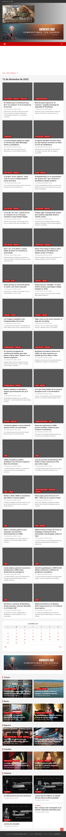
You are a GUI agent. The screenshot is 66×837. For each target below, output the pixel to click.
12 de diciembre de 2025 (10, 109)
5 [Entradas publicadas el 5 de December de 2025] (41, 630)
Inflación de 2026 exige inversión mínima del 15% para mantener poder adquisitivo (48, 741)
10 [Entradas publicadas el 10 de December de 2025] (24, 633)
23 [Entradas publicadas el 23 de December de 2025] (16, 639)
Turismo (44, 280)
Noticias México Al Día (21, 834)
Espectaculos (39, 244)
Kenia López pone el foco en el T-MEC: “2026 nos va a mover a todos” (48, 497)
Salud (12, 280)
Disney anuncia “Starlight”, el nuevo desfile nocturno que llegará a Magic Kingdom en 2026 (48, 287)
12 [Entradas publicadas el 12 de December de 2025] (41, 633)
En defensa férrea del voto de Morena (17, 796)
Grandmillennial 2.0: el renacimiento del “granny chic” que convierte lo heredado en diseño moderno (48, 179)
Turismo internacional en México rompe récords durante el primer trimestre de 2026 (17, 693)
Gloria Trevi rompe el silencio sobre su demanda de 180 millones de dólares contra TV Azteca (48, 251)
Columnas (7, 773)
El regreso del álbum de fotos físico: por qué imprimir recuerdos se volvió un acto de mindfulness (48, 143)
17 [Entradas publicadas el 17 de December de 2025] (24, 636)
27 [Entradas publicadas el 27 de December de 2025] (49, 639)
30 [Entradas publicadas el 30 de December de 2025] (16, 643)
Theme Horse (38, 834)
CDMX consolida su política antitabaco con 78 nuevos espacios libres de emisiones (17, 462)
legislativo (52, 489)
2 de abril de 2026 (39, 743)
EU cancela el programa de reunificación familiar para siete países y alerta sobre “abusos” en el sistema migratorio (17, 354)
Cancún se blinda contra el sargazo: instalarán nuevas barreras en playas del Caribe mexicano (47, 694)
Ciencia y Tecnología (10, 736)
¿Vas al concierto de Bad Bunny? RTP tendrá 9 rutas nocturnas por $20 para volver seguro (48, 462)
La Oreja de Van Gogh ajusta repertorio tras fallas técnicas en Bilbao (17, 765)
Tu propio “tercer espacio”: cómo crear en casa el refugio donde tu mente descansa (16, 179)
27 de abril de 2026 (9, 798)
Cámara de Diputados (41, 98)
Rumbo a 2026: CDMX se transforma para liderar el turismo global (17, 497)
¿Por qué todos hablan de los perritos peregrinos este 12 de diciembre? (48, 390)
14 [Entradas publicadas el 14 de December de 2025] (58, 633)
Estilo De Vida (8, 98)
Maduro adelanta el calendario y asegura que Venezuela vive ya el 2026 (16, 391)
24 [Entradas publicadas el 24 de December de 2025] (24, 639)
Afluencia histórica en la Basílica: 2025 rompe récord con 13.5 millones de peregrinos (48, 606)
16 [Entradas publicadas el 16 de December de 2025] (16, 636)
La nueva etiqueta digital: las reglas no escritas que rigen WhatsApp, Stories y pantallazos (16, 143)
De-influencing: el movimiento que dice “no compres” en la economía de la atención (17, 105)
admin (19, 109)
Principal (16, 98)
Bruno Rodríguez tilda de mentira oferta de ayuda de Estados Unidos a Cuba (48, 717)
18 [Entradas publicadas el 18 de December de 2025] (33, 636)
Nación (20, 736)
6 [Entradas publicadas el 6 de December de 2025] (49, 630)
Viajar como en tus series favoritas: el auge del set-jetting (48, 320)
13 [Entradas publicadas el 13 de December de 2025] (49, 633)
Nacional (7, 421)
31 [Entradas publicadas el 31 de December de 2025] (24, 643)
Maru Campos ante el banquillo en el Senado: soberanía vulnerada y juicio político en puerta (48, 810)
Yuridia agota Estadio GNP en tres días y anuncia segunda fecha (47, 765)
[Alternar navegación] (4, 44)
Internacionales (9, 347)
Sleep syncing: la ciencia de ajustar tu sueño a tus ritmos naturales (17, 286)
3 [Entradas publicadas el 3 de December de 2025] (24, 630)
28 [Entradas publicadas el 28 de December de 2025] (58, 639)
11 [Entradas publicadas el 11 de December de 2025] (33, 633)
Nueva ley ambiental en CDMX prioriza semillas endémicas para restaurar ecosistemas (47, 427)
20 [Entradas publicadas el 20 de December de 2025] (49, 636)
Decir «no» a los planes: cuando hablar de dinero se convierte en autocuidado (15, 251)
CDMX (36, 385)
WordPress (57, 834)
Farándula (7, 749)
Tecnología (23, 98)
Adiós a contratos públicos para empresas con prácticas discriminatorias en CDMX (15, 532)
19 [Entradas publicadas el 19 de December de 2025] (41, 636)
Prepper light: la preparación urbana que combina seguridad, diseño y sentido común (48, 215)
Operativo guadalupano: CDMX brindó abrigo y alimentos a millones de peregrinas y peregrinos (48, 570)
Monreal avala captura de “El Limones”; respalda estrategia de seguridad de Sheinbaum (47, 105)
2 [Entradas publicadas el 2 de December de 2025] (16, 630)
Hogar (37, 172)
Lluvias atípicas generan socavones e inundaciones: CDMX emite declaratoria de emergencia (17, 570)
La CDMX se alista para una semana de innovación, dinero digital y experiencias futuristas (17, 741)
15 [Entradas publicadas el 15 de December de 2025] (8, 636)
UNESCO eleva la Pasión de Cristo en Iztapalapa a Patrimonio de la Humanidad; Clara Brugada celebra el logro (48, 533)
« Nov (5, 647)
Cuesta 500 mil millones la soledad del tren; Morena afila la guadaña (47, 797)
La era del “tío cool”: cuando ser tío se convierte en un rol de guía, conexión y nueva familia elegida (16, 215)
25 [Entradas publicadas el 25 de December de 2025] (33, 639)
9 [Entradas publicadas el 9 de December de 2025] (16, 633)
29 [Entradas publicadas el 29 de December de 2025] (8, 643)
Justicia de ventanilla (11, 824)
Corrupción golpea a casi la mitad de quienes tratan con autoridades (17, 426)
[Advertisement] (33, 59)
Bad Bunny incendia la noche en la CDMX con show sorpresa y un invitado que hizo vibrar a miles (47, 353)
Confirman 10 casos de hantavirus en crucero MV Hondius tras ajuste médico (15, 717)
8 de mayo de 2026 (9, 743)
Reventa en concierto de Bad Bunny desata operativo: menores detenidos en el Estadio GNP (17, 606)
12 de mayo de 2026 (9, 695)
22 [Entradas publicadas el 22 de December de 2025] (8, 639)
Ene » (60, 647)
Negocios (7, 725)
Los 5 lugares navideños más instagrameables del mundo (14, 320)
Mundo (6, 701)
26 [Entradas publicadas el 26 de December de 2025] (41, 639)
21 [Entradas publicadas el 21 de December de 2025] (58, 636)
